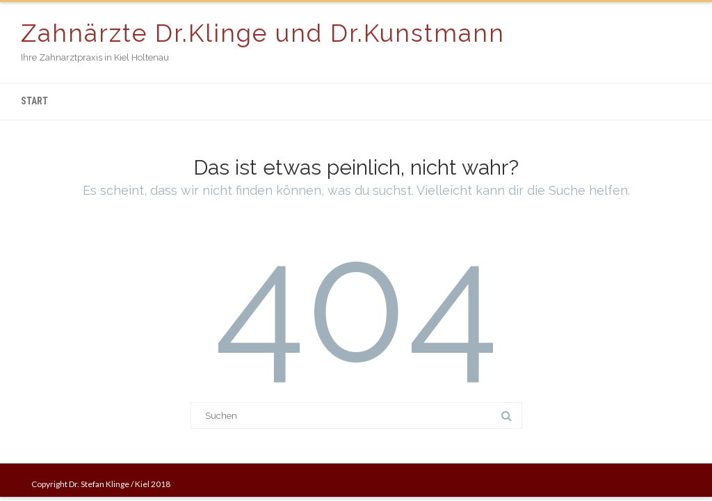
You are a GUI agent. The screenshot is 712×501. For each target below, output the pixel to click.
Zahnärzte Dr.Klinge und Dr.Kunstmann (263, 33)
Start (34, 100)
